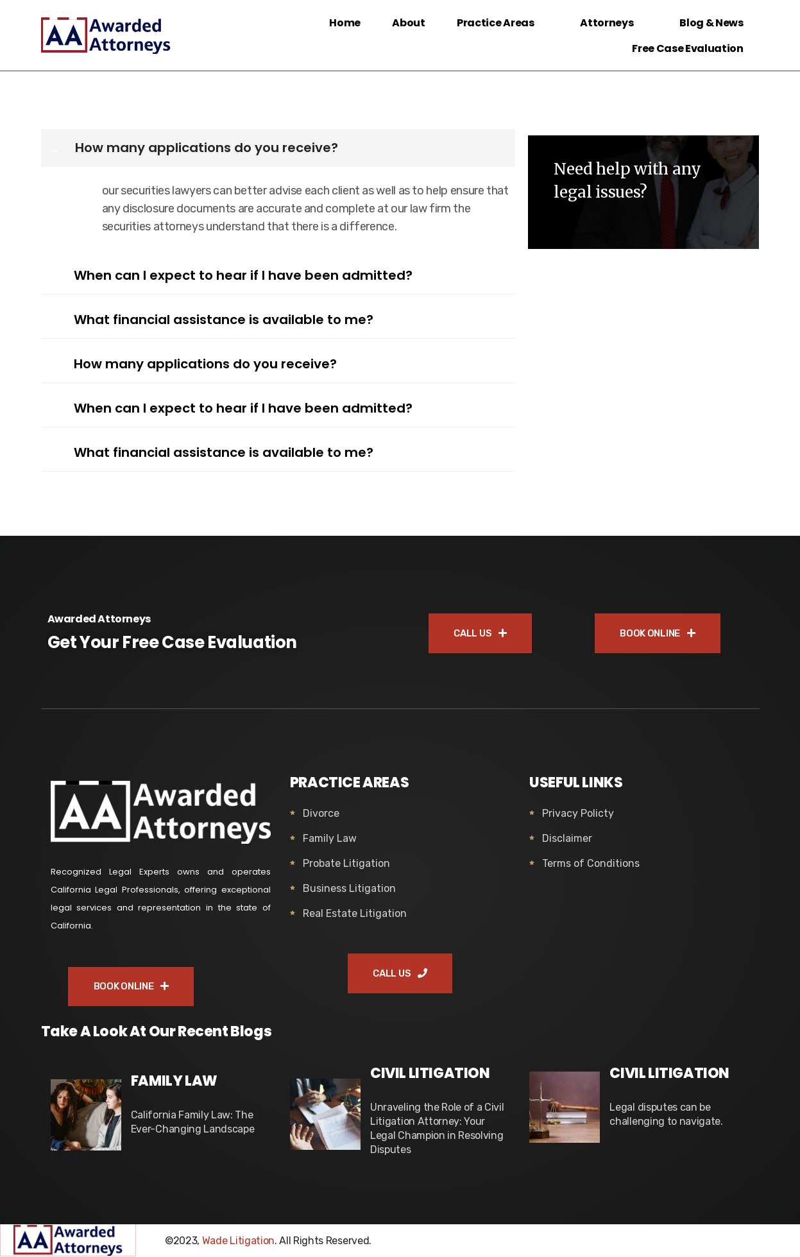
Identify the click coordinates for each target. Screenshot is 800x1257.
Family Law (330, 838)
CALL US (480, 633)
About (408, 22)
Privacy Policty (578, 813)
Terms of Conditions (591, 863)
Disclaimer (567, 838)
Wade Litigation (238, 1241)
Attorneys (613, 22)
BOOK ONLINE (657, 633)
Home (344, 22)
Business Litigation (349, 888)
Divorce (321, 813)
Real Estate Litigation (355, 913)
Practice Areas (502, 22)
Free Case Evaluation (688, 48)
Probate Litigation (346, 863)
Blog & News (711, 22)
